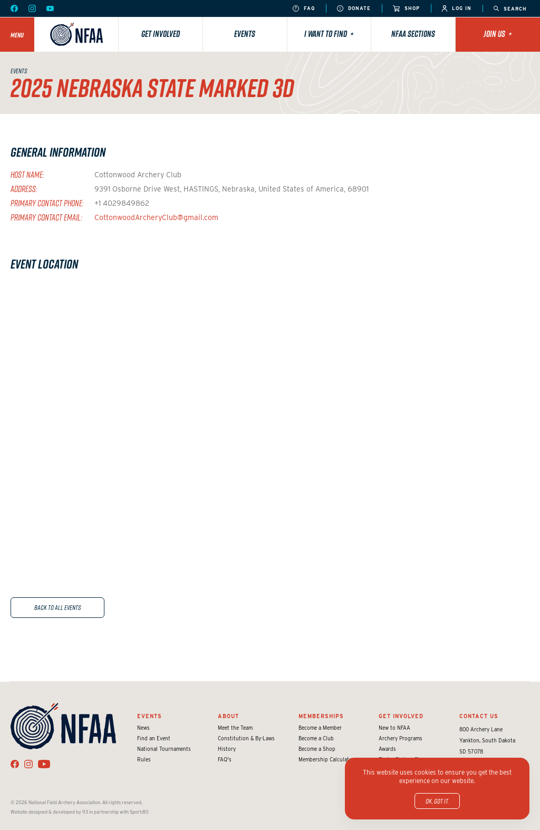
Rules (144, 759)
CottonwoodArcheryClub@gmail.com (156, 217)
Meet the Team (235, 727)
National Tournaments (164, 749)
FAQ (304, 9)
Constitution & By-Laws (246, 738)
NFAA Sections (413, 34)
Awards (387, 749)
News (143, 727)
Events (244, 34)
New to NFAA (394, 727)
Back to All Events (57, 607)
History (227, 749)
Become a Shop (316, 749)
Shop (406, 9)
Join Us (498, 34)
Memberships (321, 716)
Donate (354, 9)
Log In (456, 9)
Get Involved (160, 34)
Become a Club (316, 738)
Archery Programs (400, 738)
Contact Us (478, 716)
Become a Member (320, 727)
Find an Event (153, 738)
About (228, 716)
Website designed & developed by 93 (49, 812)
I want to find (329, 34)
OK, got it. (437, 801)
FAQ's (225, 759)
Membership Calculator (326, 759)
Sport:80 (139, 812)
